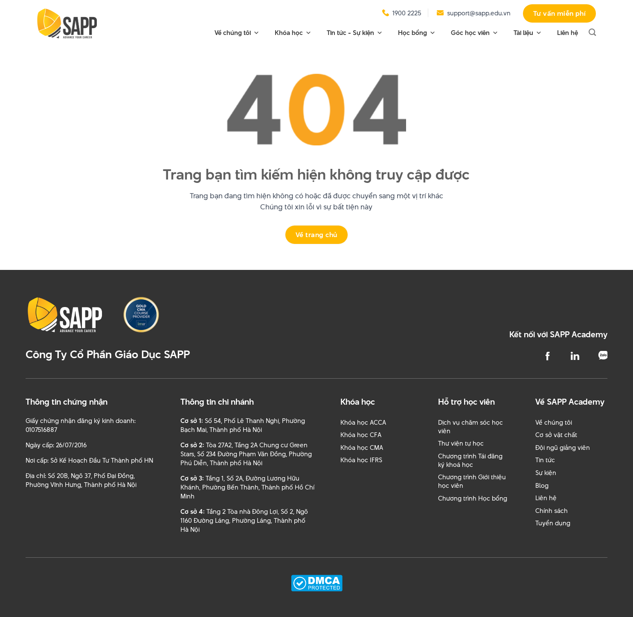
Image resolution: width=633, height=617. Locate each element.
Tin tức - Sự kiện (355, 32)
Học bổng (417, 32)
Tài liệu (528, 32)
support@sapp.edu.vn (479, 13)
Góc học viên (474, 32)
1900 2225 (406, 13)
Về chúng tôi (237, 32)
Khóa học (293, 32)
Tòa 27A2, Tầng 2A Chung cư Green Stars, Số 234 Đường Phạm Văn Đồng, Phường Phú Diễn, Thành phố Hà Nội (246, 453)
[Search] (592, 32)
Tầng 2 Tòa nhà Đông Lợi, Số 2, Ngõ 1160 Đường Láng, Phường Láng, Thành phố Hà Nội (244, 520)
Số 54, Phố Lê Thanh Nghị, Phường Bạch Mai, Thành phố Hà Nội (242, 425)
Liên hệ (567, 32)
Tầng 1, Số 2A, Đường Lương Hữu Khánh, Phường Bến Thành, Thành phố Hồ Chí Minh (247, 487)
